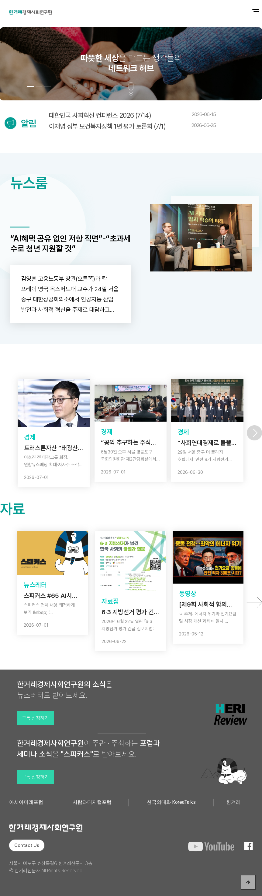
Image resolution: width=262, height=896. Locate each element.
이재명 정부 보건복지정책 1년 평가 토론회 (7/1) (132, 126)
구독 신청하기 (35, 718)
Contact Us (26, 845)
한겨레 (233, 802)
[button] (30, 86)
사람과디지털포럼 (92, 802)
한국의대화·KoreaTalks (171, 802)
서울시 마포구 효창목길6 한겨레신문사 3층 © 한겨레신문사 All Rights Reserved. (50, 867)
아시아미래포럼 (26, 802)
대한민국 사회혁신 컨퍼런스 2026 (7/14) (132, 115)
